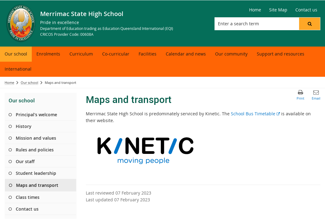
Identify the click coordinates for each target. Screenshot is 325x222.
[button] (309, 24)
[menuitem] (16, 54)
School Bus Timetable (255, 114)
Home (9, 82)
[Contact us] (306, 10)
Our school (29, 82)
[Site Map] (278, 10)
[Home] (255, 10)
